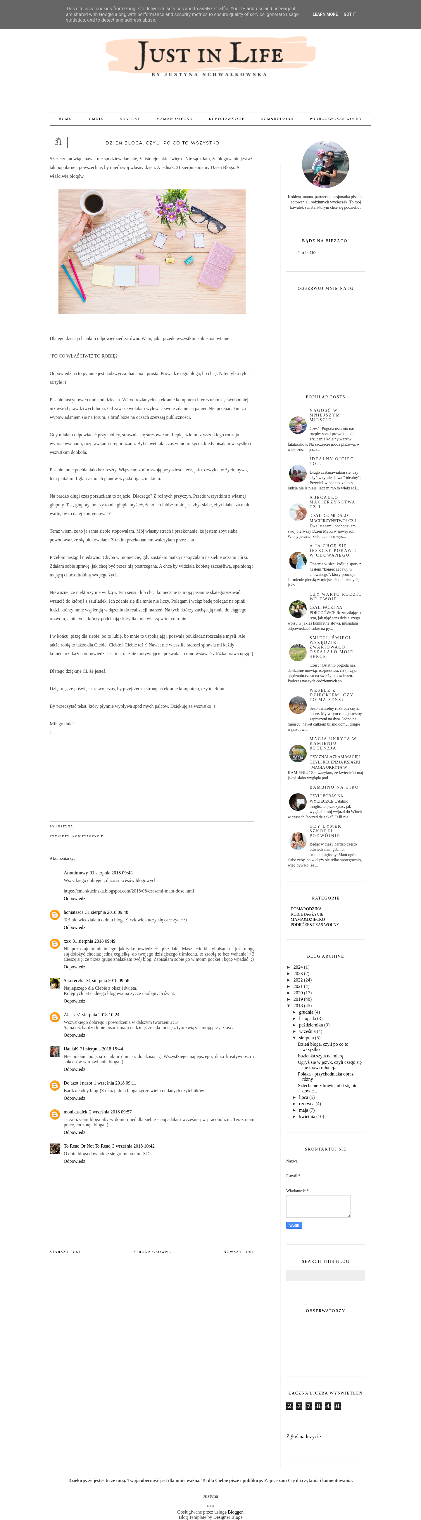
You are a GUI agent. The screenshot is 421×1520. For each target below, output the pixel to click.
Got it (350, 14)
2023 (298, 973)
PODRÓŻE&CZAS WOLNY (336, 119)
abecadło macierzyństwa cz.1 (333, 502)
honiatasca (74, 912)
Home (65, 119)
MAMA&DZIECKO (174, 119)
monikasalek (75, 1111)
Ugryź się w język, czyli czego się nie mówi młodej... (330, 1065)
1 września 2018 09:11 (115, 1082)
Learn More (325, 14)
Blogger (235, 1511)
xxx (67, 941)
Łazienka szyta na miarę (320, 1055)
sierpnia (306, 1037)
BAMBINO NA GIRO (334, 787)
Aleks (69, 1014)
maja (303, 1110)
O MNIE (95, 119)
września (307, 1031)
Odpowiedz (74, 898)
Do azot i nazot (78, 1082)
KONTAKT (130, 119)
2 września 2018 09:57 (110, 1111)
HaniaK (71, 1048)
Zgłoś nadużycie (303, 1436)
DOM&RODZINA (277, 119)
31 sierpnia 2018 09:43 (111, 872)
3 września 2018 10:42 (133, 1146)
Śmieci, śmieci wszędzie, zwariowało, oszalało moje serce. (331, 647)
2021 (298, 986)
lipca (303, 1097)
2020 (298, 992)
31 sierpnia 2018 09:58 (107, 980)
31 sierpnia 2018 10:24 (97, 1014)
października (311, 1024)
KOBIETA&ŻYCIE (226, 119)
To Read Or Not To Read (87, 1146)
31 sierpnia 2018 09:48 (106, 912)
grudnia (306, 1012)
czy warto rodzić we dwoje (336, 596)
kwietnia (307, 1116)
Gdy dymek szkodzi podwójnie (326, 831)
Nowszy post (239, 1252)
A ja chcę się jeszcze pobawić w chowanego (334, 550)
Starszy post (65, 1252)
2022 (298, 979)
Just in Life (307, 253)
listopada (307, 1018)
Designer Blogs (227, 1517)
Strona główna (153, 1252)
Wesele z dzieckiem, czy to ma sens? (332, 695)
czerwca (306, 1103)
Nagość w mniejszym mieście (325, 415)
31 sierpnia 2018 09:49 (94, 941)
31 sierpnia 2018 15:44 (101, 1048)
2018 (298, 1005)
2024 (298, 967)
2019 (298, 999)
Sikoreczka (74, 980)
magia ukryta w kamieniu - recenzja (333, 743)
